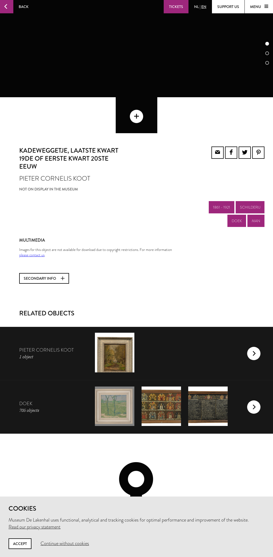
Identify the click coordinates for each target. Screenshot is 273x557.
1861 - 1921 (221, 171)
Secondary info (44, 242)
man (256, 185)
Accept (20, 543)
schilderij (250, 171)
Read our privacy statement (35, 526)
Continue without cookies (65, 543)
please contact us (32, 219)
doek (237, 185)
